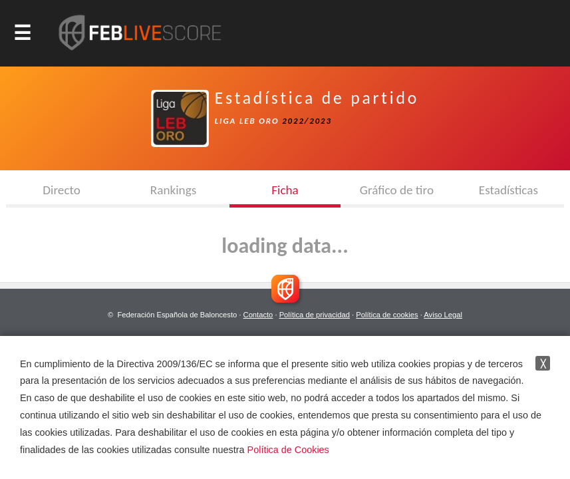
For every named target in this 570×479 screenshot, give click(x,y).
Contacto (258, 315)
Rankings (173, 190)
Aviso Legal (443, 315)
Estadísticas (508, 190)
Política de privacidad (314, 315)
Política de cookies (387, 315)
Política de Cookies (288, 449)
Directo (61, 190)
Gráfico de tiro (397, 190)
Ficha (285, 190)
